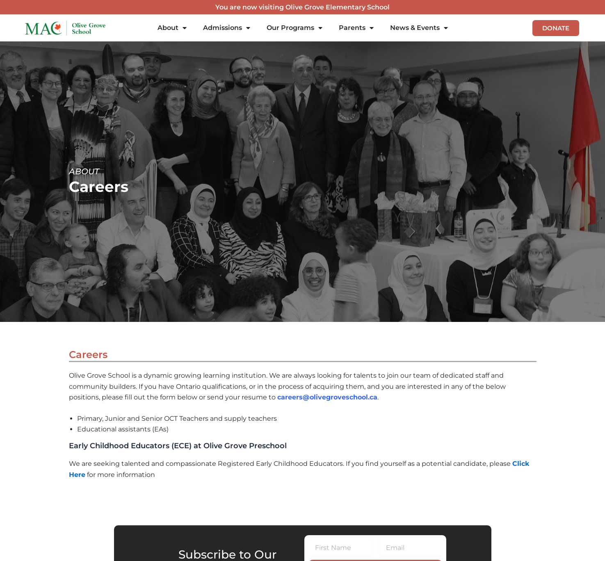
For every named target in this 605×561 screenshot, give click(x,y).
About (172, 28)
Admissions (226, 28)
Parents (356, 28)
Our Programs (294, 28)
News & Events (419, 28)
